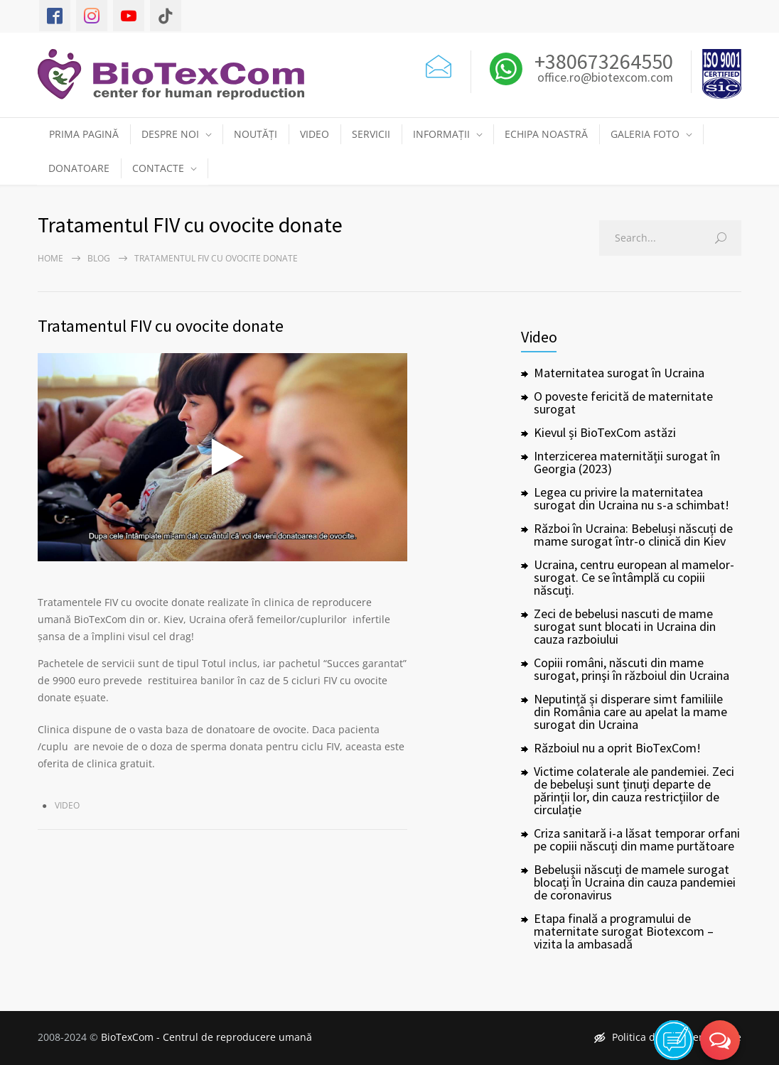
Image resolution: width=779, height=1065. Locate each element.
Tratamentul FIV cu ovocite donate (161, 326)
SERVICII (371, 134)
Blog (98, 258)
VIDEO (314, 134)
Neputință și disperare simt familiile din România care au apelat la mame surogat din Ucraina (630, 711)
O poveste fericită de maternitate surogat (623, 402)
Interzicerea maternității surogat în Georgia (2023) (627, 462)
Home (50, 258)
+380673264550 (601, 61)
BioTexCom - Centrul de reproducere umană (206, 1037)
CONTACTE (158, 168)
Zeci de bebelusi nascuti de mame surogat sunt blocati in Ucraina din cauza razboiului (625, 626)
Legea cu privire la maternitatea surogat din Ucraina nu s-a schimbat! (631, 498)
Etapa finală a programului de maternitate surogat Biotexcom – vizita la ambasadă (624, 931)
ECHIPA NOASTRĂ (546, 134)
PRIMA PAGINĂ (84, 134)
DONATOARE (78, 168)
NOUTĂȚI (255, 134)
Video (67, 805)
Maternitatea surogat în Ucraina (619, 372)
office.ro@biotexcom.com (605, 78)
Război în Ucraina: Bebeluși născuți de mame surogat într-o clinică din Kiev (633, 534)
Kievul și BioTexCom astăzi (605, 432)
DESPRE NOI (170, 134)
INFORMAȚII (441, 134)
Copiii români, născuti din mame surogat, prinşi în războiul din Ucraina (631, 668)
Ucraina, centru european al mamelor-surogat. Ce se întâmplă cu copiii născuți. (634, 577)
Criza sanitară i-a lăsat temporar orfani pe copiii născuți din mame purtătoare (637, 839)
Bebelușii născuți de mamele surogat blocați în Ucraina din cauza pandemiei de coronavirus (635, 882)
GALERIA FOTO (645, 134)
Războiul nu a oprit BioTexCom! (617, 748)
